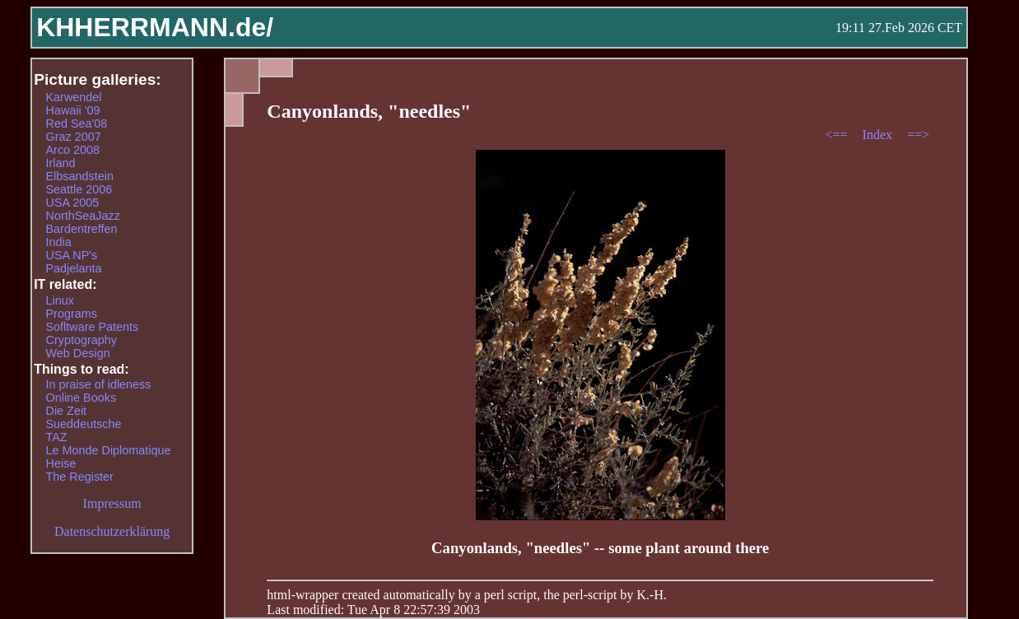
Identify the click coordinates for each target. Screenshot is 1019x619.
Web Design (78, 353)
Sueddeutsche (84, 424)
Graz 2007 (73, 136)
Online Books (81, 397)
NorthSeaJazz (83, 215)
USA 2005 (73, 202)
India (59, 242)
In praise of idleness (98, 384)
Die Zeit (66, 410)
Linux (60, 300)
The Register (80, 476)
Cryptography (81, 340)
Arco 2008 (73, 149)
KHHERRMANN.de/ (154, 27)
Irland (61, 163)
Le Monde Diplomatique (108, 450)
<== (838, 135)
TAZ (56, 437)
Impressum (112, 503)
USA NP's (72, 255)
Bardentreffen (82, 228)
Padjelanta (74, 268)
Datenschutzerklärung (112, 531)
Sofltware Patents (92, 326)
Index (879, 135)
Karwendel (74, 97)
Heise (61, 463)
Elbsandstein (80, 176)
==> (918, 135)
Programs (71, 313)
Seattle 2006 (79, 189)
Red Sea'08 (77, 123)
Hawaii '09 (73, 110)
